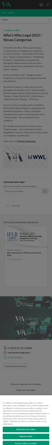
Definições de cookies (26, 431)
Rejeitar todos (26, 438)
